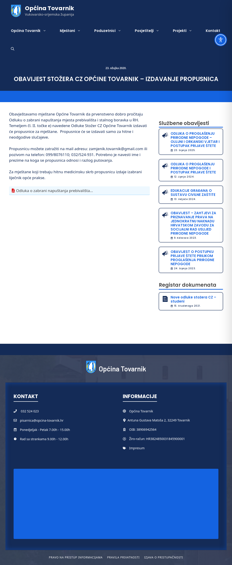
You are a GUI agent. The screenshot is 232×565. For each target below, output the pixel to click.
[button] (12, 49)
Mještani (73, 31)
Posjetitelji (150, 31)
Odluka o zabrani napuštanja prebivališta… (54, 190)
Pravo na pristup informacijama (76, 557)
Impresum (137, 448)
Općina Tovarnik (49, 8)
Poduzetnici (111, 31)
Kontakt (213, 30)
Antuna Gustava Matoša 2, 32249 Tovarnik (159, 420)
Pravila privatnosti (123, 557)
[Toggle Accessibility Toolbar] (221, 40)
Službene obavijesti (184, 123)
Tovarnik (146, 411)
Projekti (186, 31)
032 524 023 (30, 411)
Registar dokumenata (187, 285)
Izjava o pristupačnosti (163, 557)
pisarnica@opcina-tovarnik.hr (41, 420)
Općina (134, 411)
